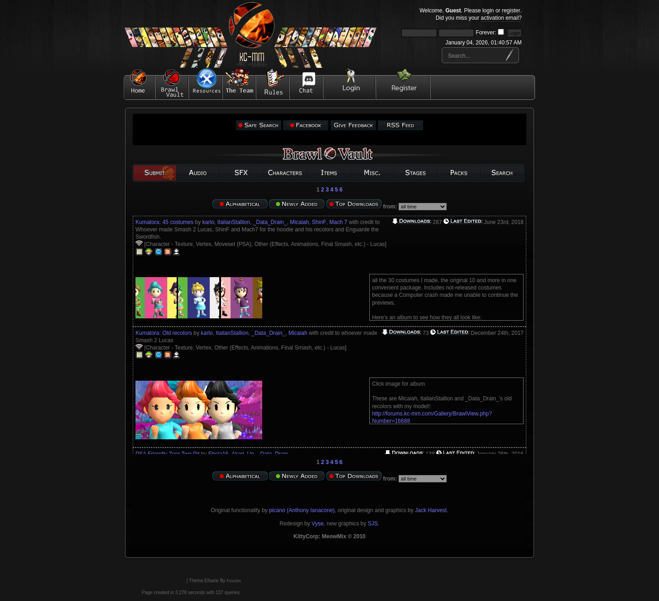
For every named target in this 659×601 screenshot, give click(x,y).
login (488, 10)
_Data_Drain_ (270, 222)
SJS (373, 523)
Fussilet (234, 580)
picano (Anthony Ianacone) (302, 510)
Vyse (318, 523)
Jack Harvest (431, 510)
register (511, 10)
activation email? (501, 18)
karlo (208, 222)
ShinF (319, 222)
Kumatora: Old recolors (163, 333)
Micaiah (299, 222)
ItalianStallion (233, 222)
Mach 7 (338, 222)
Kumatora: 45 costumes (164, 222)
